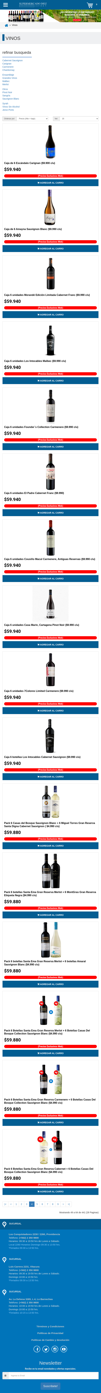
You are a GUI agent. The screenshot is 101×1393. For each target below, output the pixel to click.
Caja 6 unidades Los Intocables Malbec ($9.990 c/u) (35, 361)
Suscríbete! (50, 1386)
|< (5, 1204)
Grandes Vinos (9, 78)
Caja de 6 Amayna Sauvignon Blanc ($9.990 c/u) (33, 229)
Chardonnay (8, 70)
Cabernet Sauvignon (12, 60)
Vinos (14, 25)
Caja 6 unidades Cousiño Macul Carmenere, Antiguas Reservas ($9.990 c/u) (49, 559)
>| (69, 1204)
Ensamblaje (8, 75)
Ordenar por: (9, 119)
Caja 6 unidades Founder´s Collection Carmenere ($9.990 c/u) (41, 427)
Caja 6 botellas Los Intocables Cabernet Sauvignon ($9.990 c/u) (42, 757)
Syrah (5, 103)
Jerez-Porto (8, 110)
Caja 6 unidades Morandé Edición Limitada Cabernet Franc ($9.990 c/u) (47, 295)
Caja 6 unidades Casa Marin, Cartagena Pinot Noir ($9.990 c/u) (41, 625)
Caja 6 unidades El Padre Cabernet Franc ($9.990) (34, 493)
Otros (5, 89)
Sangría (6, 95)
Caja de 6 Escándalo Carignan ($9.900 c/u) (29, 163)
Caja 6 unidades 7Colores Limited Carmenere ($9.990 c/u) (38, 691)
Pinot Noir (7, 92)
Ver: (56, 119)
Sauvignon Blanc (10, 98)
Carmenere (8, 67)
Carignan (6, 63)
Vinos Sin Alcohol (11, 106)
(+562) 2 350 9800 (29, 1237)
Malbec (6, 81)
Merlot (5, 84)
